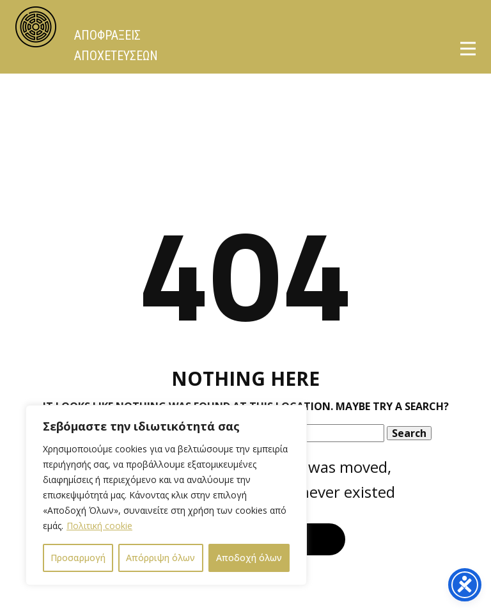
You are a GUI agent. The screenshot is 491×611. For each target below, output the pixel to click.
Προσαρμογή (78, 557)
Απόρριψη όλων (160, 557)
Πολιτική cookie (99, 526)
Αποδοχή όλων (249, 557)
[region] (166, 495)
